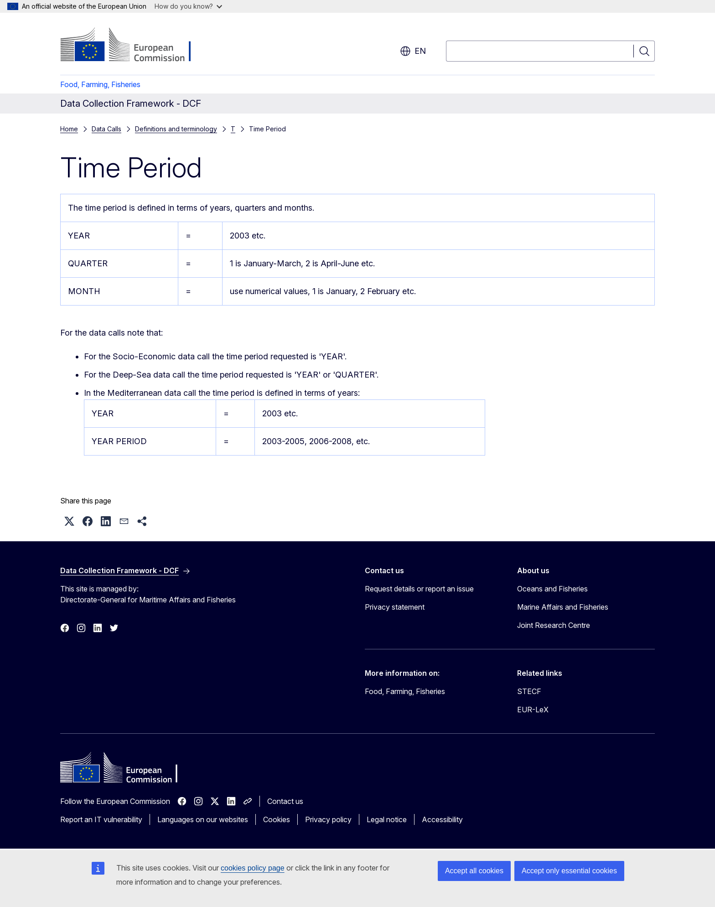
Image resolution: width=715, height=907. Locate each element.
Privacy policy (328, 819)
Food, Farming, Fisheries (100, 84)
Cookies (276, 819)
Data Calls (106, 129)
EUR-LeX (533, 709)
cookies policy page (253, 868)
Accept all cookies (474, 871)
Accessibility (442, 819)
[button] (69, 521)
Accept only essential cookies (569, 871)
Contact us (285, 801)
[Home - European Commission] (133, 45)
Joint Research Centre (553, 625)
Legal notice (387, 819)
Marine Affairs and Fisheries (562, 607)
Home (69, 129)
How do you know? (188, 6)
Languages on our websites (202, 819)
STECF (529, 691)
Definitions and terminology (176, 129)
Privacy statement (395, 607)
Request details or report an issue (419, 588)
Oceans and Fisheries (552, 588)
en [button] (413, 51)
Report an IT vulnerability (101, 819)
